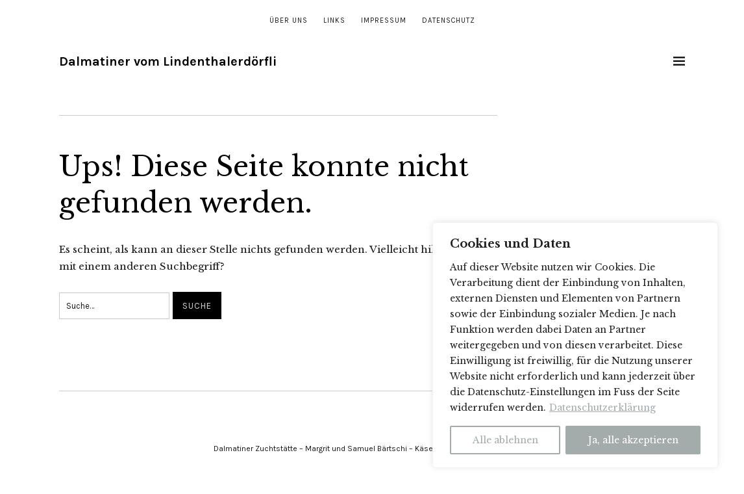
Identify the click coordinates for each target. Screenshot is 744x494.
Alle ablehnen (505, 440)
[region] (575, 345)
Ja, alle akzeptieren (633, 440)
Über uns (288, 20)
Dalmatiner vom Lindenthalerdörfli (168, 61)
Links (334, 20)
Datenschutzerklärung (602, 407)
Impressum (383, 20)
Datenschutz (448, 20)
